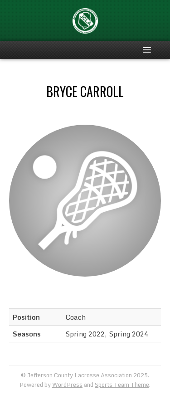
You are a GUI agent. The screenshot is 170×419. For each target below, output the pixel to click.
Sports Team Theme (122, 385)
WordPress (67, 385)
